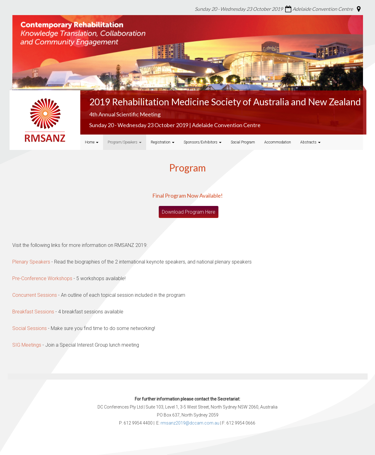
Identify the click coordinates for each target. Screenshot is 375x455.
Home (91, 142)
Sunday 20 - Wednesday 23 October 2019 (239, 9)
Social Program (243, 142)
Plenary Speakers (31, 262)
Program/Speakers (125, 142)
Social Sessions (29, 328)
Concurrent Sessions (34, 295)
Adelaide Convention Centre (323, 9)
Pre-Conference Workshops (42, 278)
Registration (162, 142)
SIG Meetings (26, 345)
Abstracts (310, 142)
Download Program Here (188, 212)
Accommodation (277, 142)
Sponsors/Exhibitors (202, 142)
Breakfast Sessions (33, 312)
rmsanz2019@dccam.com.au (190, 423)
